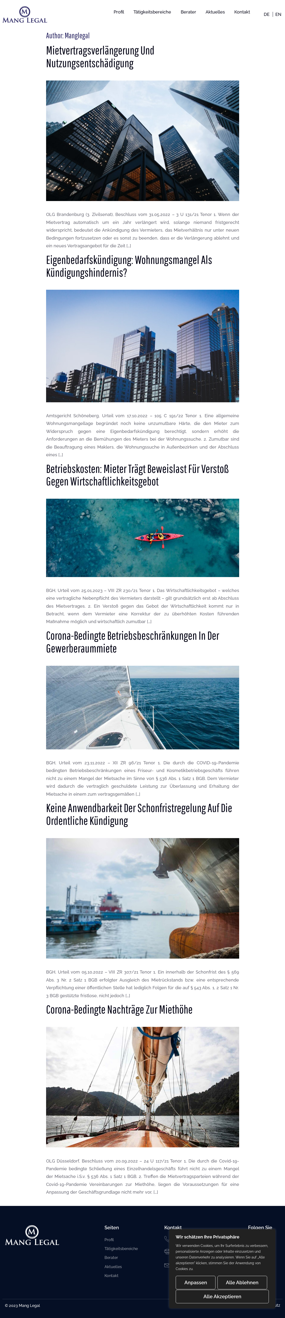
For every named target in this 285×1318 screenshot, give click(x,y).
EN (278, 14)
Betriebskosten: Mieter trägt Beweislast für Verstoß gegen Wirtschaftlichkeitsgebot (137, 475)
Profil (118, 11)
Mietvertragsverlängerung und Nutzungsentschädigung (100, 56)
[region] (222, 1269)
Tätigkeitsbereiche (152, 11)
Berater (188, 11)
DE (267, 14)
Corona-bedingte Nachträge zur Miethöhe (119, 1009)
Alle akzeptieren (222, 1296)
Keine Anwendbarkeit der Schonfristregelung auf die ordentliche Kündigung (139, 814)
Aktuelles (215, 11)
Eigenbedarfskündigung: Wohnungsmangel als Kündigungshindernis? (129, 266)
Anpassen (195, 1283)
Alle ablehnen (242, 1283)
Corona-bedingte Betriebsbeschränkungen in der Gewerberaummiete (132, 642)
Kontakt (242, 11)
